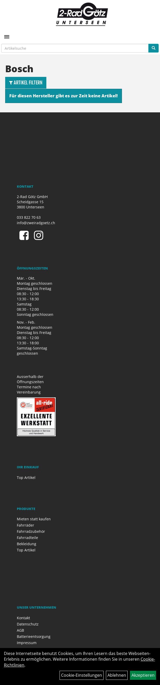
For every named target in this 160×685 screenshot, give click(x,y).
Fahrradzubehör (31, 531)
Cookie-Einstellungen (81, 675)
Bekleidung (26, 543)
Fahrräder (25, 525)
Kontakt (23, 617)
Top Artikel (26, 477)
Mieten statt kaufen (34, 518)
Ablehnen (116, 675)
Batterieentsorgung (33, 636)
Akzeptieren (143, 675)
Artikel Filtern (25, 82)
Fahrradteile (27, 537)
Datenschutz (28, 624)
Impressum (27, 642)
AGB (20, 630)
